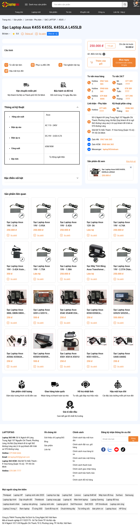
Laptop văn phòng (29, 504)
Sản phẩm (53, 12)
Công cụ (101, 12)
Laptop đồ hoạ (112, 500)
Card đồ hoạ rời (51, 509)
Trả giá (110, 46)
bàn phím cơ (97, 509)
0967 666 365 (104, 82)
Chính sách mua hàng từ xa (83, 452)
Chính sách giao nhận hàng (84, 469)
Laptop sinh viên (47, 504)
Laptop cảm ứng (117, 504)
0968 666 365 (104, 89)
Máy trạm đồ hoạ (106, 495)
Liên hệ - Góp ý (119, 12)
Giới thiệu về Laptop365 (54, 437)
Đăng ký (133, 439)
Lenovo (78, 495)
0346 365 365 (130, 109)
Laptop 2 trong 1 (10, 509)
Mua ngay (124, 62)
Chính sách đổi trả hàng (83, 480)
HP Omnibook (101, 504)
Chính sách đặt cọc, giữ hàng (83, 445)
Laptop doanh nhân (11, 504)
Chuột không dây (68, 509)
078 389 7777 (128, 89)
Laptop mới (36, 12)
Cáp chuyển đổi (25, 500)
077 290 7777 (129, 97)
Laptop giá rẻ (62, 504)
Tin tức (69, 12)
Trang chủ (19, 12)
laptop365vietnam (110, 149)
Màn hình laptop (81, 500)
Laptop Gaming (97, 500)
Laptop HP (18, 495)
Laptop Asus (111, 509)
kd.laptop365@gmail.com (19, 457)
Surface (119, 495)
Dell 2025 (89, 504)
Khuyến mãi (84, 12)
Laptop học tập (53, 495)
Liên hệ (47, 449)
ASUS (61, 20)
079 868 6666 (103, 97)
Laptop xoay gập (53, 500)
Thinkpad (7, 495)
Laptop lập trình (9, 500)
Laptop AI (67, 500)
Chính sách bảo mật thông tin (84, 459)
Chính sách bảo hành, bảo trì (84, 474)
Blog (46, 441)
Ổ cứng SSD (37, 509)
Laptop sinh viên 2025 (34, 495)
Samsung (129, 495)
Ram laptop (24, 509)
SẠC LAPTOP (50, 20)
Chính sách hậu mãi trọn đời (83, 439)
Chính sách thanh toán (82, 465)
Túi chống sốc (84, 509)
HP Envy (122, 509)
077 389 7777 (129, 82)
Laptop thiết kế (90, 495)
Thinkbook (39, 500)
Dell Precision (76, 504)
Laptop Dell (67, 495)
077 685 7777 (102, 109)
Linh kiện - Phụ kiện (33, 20)
